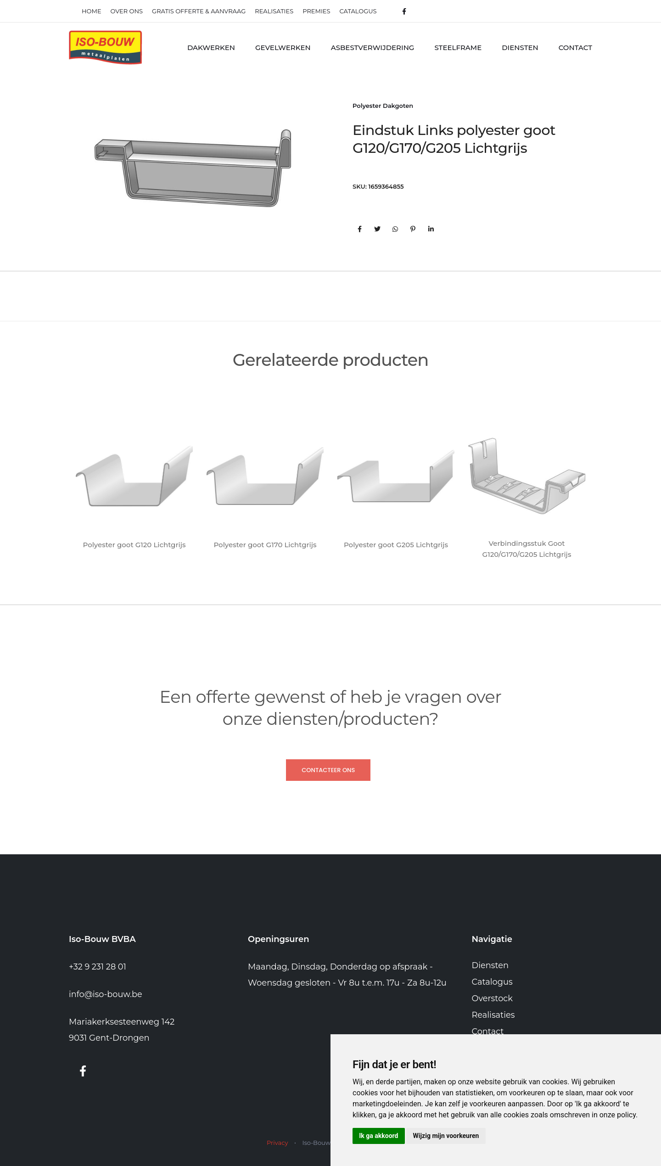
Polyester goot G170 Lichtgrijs (264, 544)
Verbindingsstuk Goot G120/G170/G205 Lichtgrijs (526, 549)
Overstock (492, 998)
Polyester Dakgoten (383, 106)
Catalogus (358, 11)
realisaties (274, 11)
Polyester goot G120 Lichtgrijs (134, 544)
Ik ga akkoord (379, 1135)
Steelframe (458, 47)
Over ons (127, 11)
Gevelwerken (283, 47)
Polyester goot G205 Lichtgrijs (396, 544)
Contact (575, 47)
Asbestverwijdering (373, 47)
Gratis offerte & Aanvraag (199, 11)
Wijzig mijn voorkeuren (448, 1135)
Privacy (277, 1142)
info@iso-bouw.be (106, 995)
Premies (316, 11)
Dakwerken (211, 47)
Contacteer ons (328, 770)
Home (91, 11)
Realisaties (493, 1015)
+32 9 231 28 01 (98, 967)
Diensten (520, 47)
